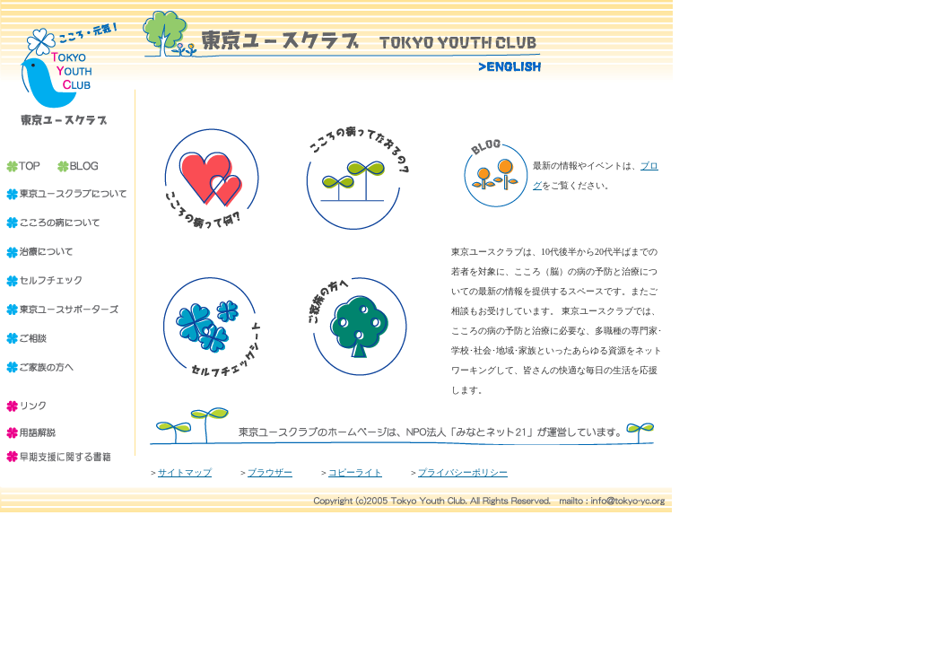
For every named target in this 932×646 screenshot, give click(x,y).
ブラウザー (270, 472)
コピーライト (355, 472)
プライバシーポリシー (463, 472)
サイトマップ (185, 472)
